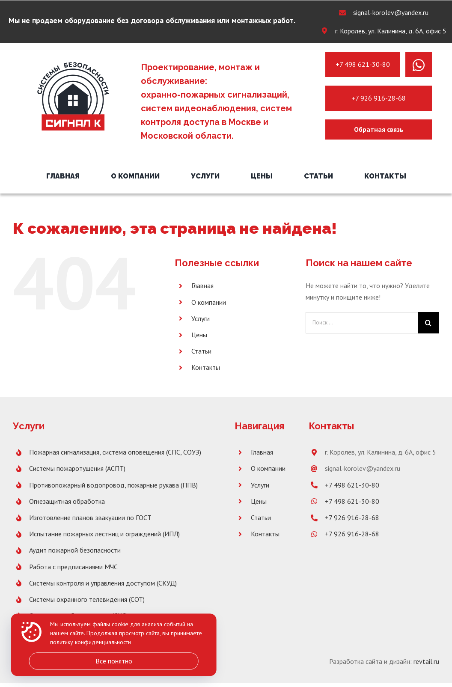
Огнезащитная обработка (67, 501)
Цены (199, 334)
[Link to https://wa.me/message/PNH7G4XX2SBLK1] (419, 65)
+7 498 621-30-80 (363, 64)
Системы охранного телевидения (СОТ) (87, 599)
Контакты (205, 367)
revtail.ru (426, 661)
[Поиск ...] (362, 322)
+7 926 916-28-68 (378, 98)
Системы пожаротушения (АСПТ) (77, 468)
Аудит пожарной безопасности (75, 550)
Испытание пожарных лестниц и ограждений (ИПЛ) (104, 533)
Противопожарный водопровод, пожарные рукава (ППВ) (113, 485)
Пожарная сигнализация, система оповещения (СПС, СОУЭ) (115, 452)
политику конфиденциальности (90, 642)
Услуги (200, 318)
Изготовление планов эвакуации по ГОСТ (90, 517)
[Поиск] (428, 322)
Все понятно (113, 661)
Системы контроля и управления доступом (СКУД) (103, 583)
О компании (208, 302)
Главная (202, 285)
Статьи (201, 351)
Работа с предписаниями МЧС (73, 566)
